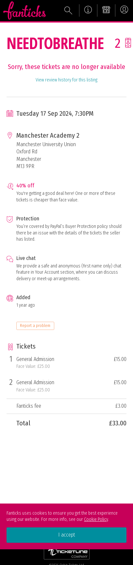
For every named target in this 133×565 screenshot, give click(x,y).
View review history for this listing (66, 80)
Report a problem (35, 325)
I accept (66, 535)
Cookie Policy (96, 519)
